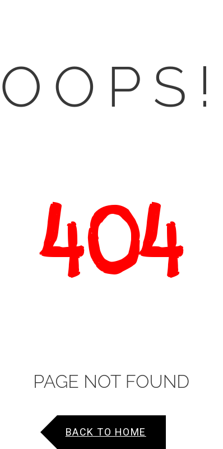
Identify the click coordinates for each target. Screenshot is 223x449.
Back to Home (106, 432)
